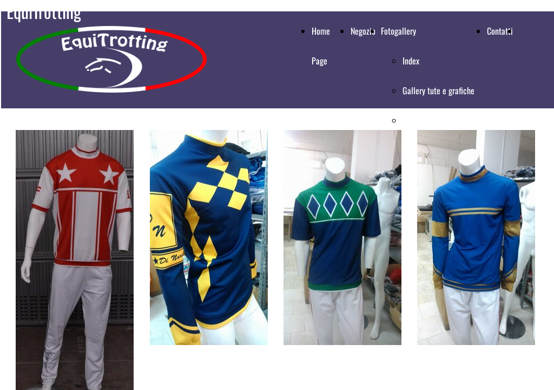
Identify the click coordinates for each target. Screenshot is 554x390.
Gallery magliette (430, 120)
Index (411, 60)
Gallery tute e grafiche (438, 90)
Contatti (500, 30)
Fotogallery (398, 30)
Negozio (363, 30)
